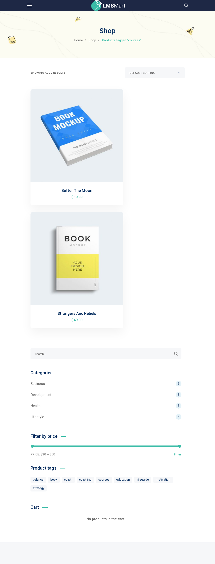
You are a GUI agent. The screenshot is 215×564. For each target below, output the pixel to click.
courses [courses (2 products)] (103, 337)
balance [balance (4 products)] (38, 337)
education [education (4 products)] (123, 337)
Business (105, 241)
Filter (177, 312)
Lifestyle (105, 274)
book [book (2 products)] (53, 337)
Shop (92, 40)
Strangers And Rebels (148, 171)
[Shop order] (155, 72)
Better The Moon (67, 171)
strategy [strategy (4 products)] (38, 346)
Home (78, 40)
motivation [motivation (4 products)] (163, 337)
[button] (186, 5)
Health (105, 263)
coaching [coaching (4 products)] (85, 337)
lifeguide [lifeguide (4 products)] (143, 337)
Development (105, 252)
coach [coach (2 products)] (68, 337)
